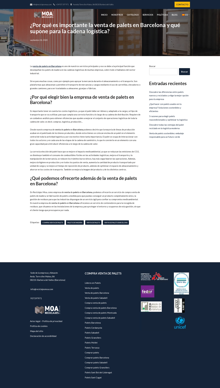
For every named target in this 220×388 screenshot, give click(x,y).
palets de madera (74, 222)
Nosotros (117, 14)
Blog (174, 14)
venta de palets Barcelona (116, 222)
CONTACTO (182, 4)
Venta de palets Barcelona (97, 293)
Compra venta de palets (96, 303)
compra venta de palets (52, 222)
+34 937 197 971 (62, 4)
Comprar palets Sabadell (96, 362)
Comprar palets (92, 352)
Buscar (152, 66)
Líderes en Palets (93, 283)
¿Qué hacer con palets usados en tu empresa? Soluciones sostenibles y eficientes (165, 107)
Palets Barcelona (93, 322)
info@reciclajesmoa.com (42, 4)
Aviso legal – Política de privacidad (46, 321)
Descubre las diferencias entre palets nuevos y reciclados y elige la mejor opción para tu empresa (169, 95)
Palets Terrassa (92, 347)
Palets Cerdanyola (93, 327)
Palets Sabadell (92, 332)
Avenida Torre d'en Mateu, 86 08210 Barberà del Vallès (93, 4)
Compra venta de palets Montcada (101, 312)
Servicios (148, 14)
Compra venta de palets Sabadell (100, 318)
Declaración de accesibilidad (43, 336)
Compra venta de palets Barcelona (101, 308)
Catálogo (133, 14)
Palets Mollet (91, 342)
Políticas (162, 14)
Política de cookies (39, 326)
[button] (188, 14)
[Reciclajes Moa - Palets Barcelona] (44, 14)
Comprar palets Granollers (97, 367)
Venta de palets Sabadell (96, 298)
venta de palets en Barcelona (47, 66)
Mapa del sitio (36, 331)
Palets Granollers (93, 337)
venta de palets (93, 222)
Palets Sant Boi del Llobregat (98, 372)
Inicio (104, 14)
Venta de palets (92, 288)
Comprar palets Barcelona (97, 357)
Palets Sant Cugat (93, 377)
